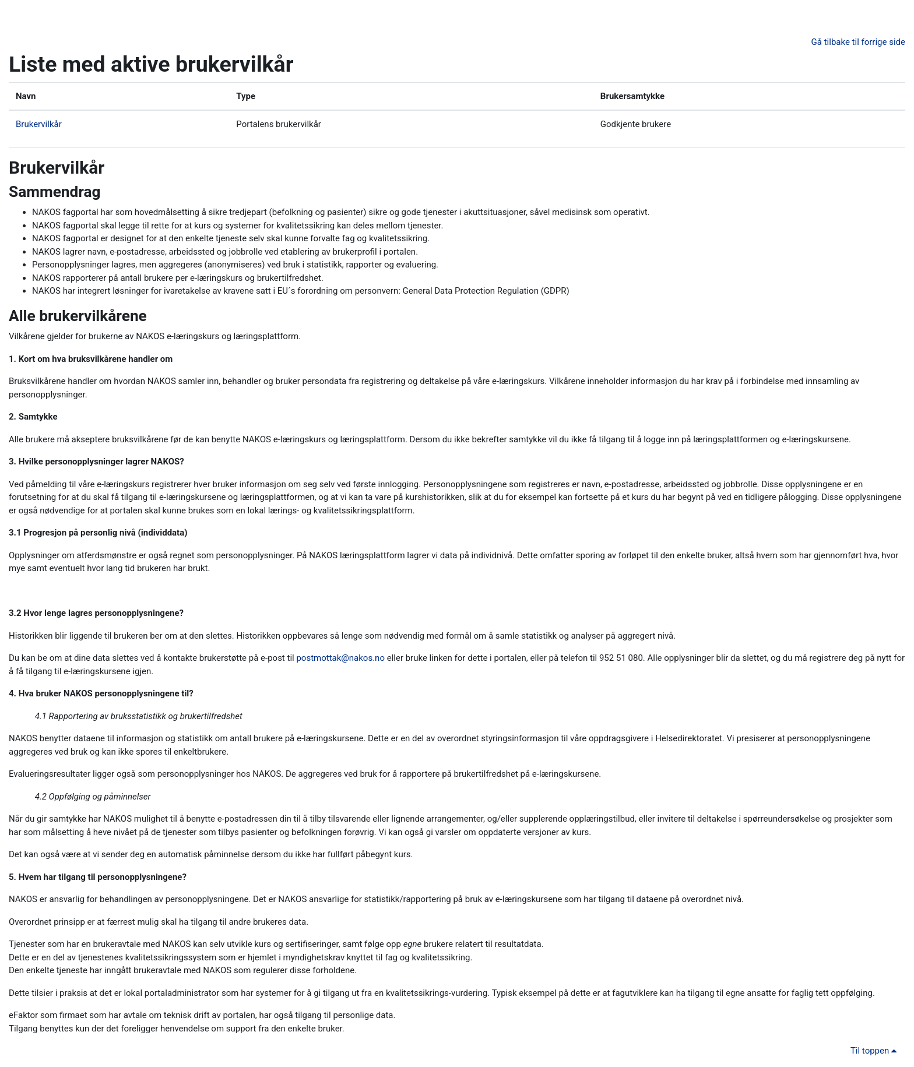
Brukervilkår (39, 124)
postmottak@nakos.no (340, 658)
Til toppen (875, 1050)
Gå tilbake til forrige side (858, 42)
